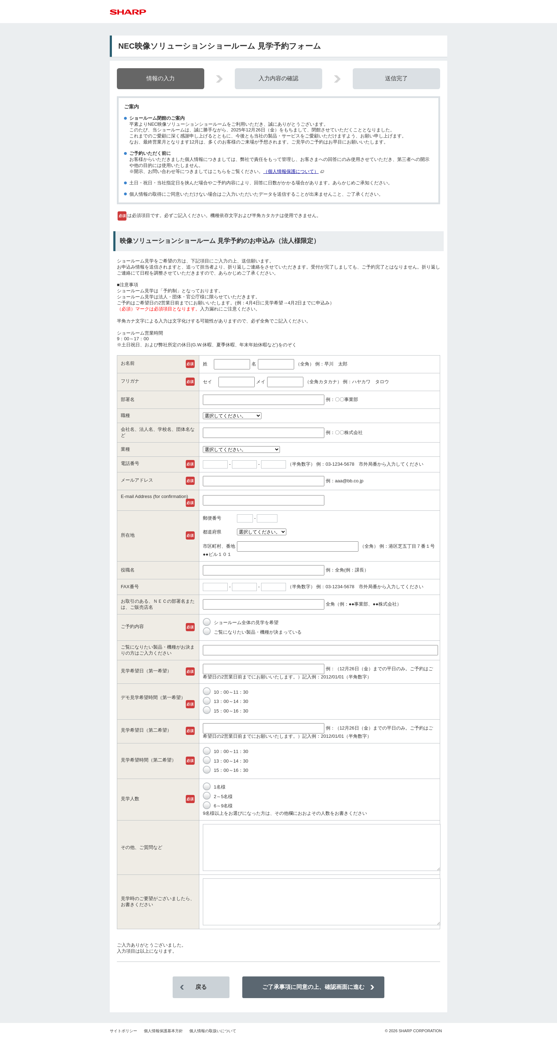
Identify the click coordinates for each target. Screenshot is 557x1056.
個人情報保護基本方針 (163, 1048)
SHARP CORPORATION (413, 1048)
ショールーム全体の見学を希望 (240, 622)
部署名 (128, 399)
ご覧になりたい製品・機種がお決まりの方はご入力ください (158, 650)
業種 (125, 449)
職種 (125, 415)
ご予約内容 (132, 626)
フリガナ (130, 381)
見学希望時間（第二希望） (148, 760)
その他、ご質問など (141, 851)
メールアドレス (137, 480)
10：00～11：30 (225, 692)
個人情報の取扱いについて (212, 1048)
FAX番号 (130, 586)
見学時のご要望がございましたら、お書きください (158, 914)
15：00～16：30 (225, 711)
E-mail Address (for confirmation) (154, 496)
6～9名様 (218, 805)
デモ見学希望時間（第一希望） (153, 697)
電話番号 (130, 463)
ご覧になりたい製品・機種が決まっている (252, 632)
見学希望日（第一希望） (146, 670)
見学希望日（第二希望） (146, 730)
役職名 (128, 570)
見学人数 (130, 798)
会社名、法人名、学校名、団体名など (158, 432)
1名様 (214, 787)
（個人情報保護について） (291, 171)
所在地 (128, 535)
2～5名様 (218, 796)
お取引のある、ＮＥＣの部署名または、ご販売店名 (158, 604)
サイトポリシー (123, 1048)
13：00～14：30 (225, 701)
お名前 (128, 363)
